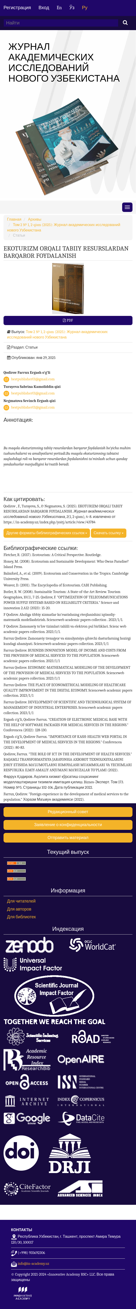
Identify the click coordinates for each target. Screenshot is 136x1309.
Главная (14, 219)
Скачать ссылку (109, 533)
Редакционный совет (68, 811)
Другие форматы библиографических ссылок (46, 533)
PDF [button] (69, 320)
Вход (44, 7)
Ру (84, 7)
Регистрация (17, 7)
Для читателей (21, 901)
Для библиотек (21, 917)
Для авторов (19, 909)
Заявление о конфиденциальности (68, 824)
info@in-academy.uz (33, 1263)
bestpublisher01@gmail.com (33, 379)
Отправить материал (68, 837)
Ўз (71, 7)
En (59, 7)
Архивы (34, 219)
